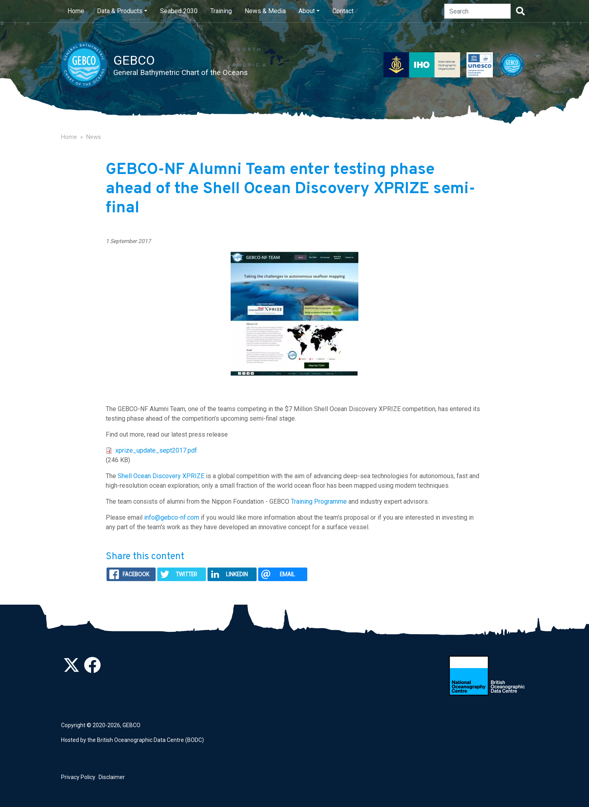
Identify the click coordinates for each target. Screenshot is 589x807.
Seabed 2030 (179, 11)
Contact (343, 11)
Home (75, 11)
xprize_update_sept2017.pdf (156, 450)
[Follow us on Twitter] (71, 669)
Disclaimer (112, 777)
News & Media (265, 11)
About (306, 11)
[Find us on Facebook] (92, 669)
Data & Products (119, 11)
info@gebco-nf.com (171, 517)
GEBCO (131, 725)
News (93, 136)
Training (221, 11)
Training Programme (319, 501)
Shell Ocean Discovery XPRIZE (161, 476)
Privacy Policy (78, 777)
